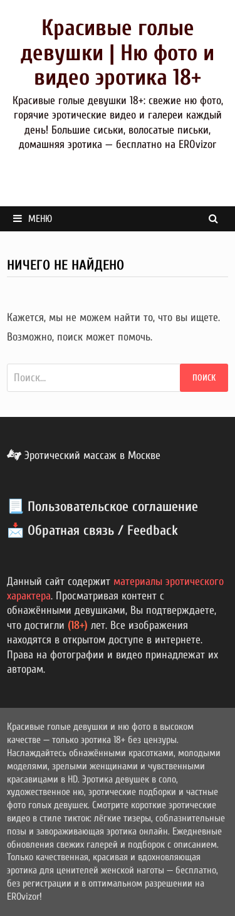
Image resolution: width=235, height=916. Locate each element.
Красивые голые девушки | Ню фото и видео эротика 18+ (117, 52)
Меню (32, 218)
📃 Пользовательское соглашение (102, 506)
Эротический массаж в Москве (83, 455)
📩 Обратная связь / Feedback (92, 530)
